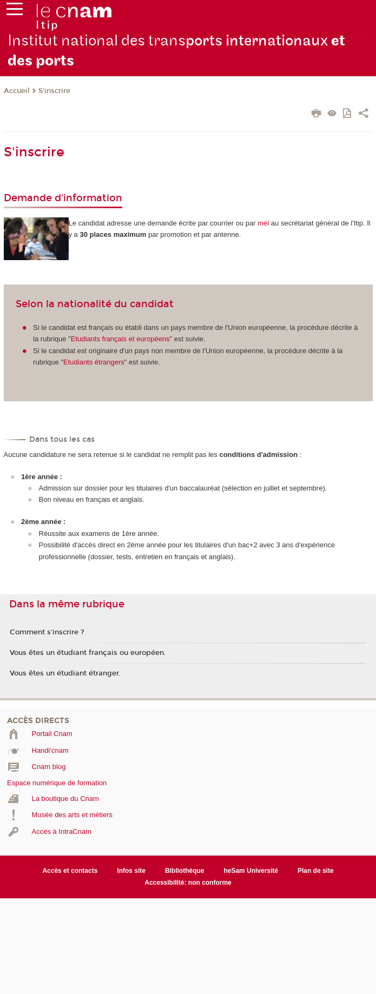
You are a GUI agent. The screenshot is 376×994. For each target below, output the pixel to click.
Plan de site (316, 870)
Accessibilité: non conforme (188, 882)
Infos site (131, 870)
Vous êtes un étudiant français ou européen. (88, 652)
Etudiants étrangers (93, 362)
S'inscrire (54, 91)
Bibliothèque (185, 870)
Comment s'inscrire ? (47, 632)
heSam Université (250, 870)
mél (263, 223)
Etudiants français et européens (120, 339)
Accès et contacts (69, 870)
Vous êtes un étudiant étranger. (65, 673)
